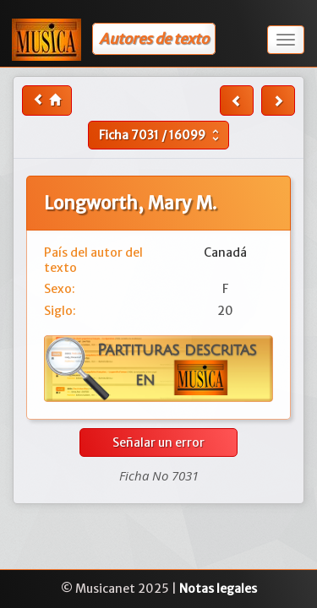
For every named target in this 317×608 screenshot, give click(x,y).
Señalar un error (158, 442)
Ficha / (161, 135)
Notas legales (218, 588)
